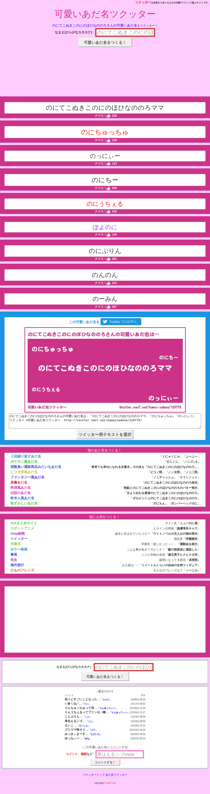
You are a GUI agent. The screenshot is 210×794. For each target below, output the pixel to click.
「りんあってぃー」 (107, 711)
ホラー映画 (18, 552)
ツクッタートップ (94, 777)
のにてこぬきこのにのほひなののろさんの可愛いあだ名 (94, 25)
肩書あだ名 (18, 485)
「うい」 (85, 706)
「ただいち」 (95, 737)
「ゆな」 (87, 741)
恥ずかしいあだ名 (24, 506)
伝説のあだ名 (20, 495)
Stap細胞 (17, 536)
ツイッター (18, 541)
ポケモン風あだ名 (24, 464)
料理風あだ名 (20, 490)
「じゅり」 (106, 702)
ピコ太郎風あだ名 (24, 475)
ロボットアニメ (22, 531)
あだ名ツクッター (116, 777)
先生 (13, 562)
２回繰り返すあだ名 (25, 459)
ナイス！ (102, 115)
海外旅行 (17, 568)
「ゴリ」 (93, 732)
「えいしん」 (83, 728)
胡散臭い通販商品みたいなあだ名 (35, 469)
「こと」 (87, 719)
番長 (13, 557)
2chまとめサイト (23, 526)
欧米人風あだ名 (22, 501)
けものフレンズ (22, 573)
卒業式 (15, 546)
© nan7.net (109, 785)
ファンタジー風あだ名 (27, 480)
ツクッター (143, 2)
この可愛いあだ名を (105, 322)
